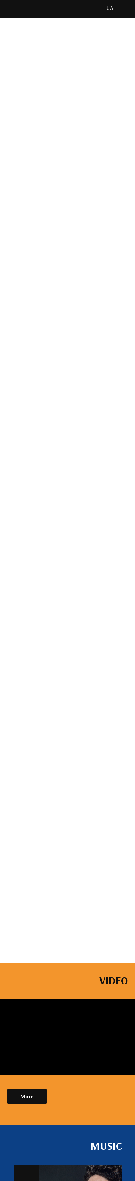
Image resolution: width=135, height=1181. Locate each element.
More (27, 1096)
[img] (22, 8)
